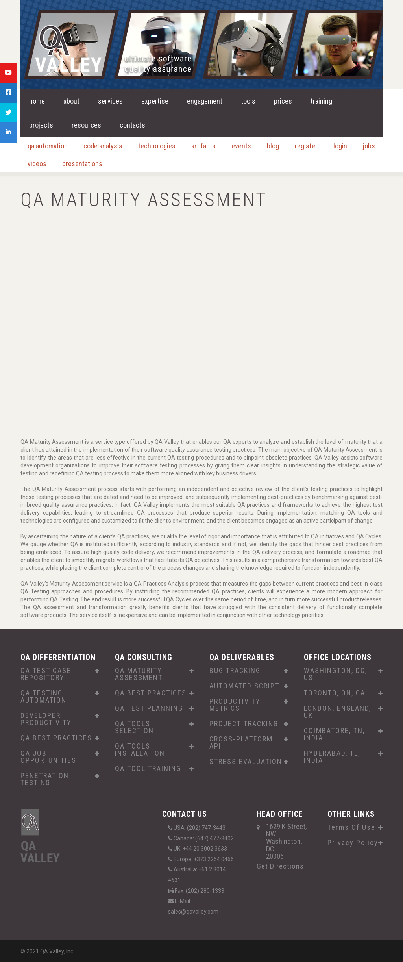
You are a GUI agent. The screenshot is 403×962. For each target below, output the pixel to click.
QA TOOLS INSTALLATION (140, 750)
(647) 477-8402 (214, 838)
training (321, 101)
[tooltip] (8, 73)
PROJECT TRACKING (243, 723)
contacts (132, 125)
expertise (154, 101)
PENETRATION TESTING (44, 779)
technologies (157, 146)
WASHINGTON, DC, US (335, 674)
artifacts (203, 146)
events (241, 146)
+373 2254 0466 (214, 859)
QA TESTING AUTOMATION (43, 697)
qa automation (48, 146)
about (71, 101)
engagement (204, 101)
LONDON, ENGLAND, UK (337, 712)
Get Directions (280, 866)
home (37, 101)
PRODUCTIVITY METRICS (235, 705)
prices (283, 101)
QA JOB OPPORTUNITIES (48, 757)
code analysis (102, 146)
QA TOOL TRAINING (148, 768)
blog (273, 146)
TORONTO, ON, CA (334, 693)
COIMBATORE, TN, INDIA (334, 734)
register (306, 146)
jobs (369, 146)
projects (41, 125)
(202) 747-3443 (206, 828)
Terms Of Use (351, 827)
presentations (82, 163)
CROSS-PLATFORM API (241, 743)
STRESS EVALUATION (245, 761)
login (340, 146)
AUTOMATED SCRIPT (244, 686)
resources (86, 125)
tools (248, 101)
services (110, 101)
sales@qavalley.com (193, 911)
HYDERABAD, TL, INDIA (332, 757)
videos (37, 163)
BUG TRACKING (235, 670)
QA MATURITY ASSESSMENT (139, 674)
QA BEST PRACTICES (56, 737)
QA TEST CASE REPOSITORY (45, 674)
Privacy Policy (352, 842)
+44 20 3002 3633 (205, 848)
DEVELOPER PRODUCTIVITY (46, 719)
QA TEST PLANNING (149, 708)
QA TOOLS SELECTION (134, 727)
